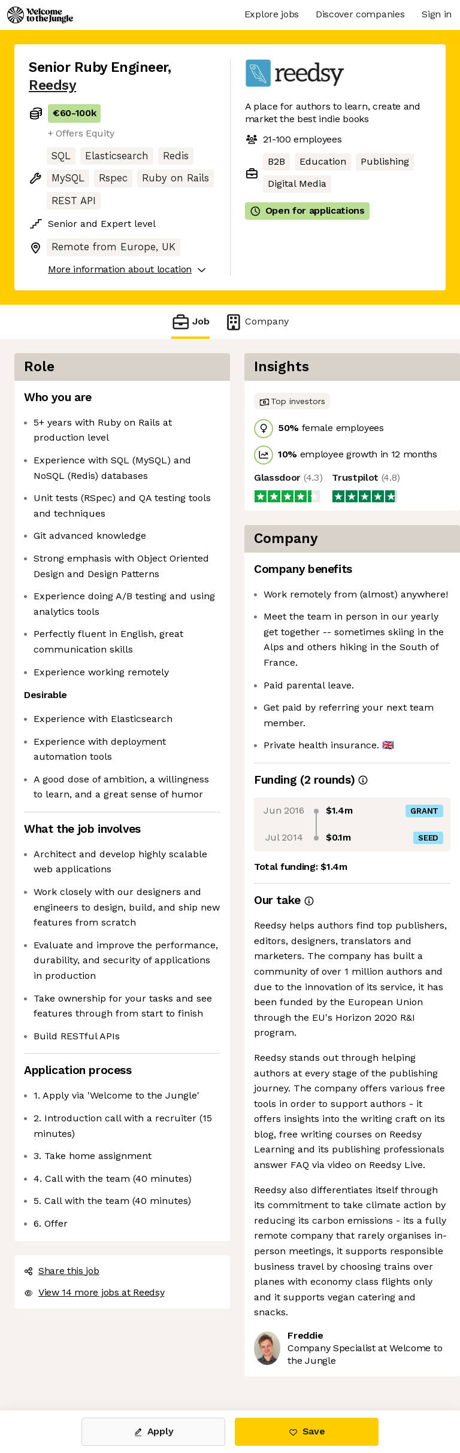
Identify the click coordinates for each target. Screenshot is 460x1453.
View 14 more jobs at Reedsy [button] (94, 1292)
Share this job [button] (61, 1270)
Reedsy (52, 85)
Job (190, 322)
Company (256, 322)
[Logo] (40, 15)
